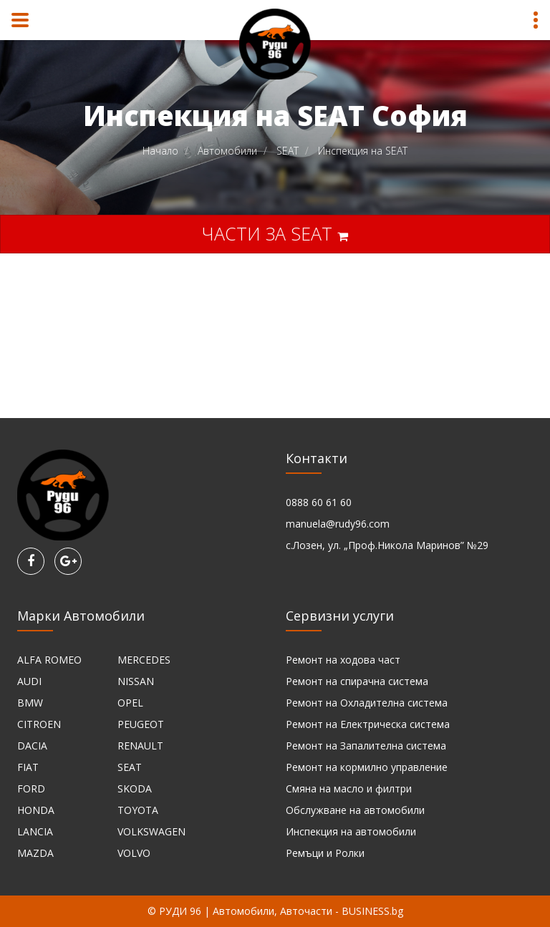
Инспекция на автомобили (351, 831)
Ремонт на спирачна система (357, 681)
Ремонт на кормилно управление (367, 767)
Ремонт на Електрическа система (368, 724)
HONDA (35, 810)
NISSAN (135, 681)
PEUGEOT (140, 724)
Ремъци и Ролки (325, 853)
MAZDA (35, 853)
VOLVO (133, 853)
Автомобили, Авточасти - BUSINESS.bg (308, 911)
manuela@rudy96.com (338, 523)
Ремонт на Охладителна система (367, 702)
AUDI (29, 681)
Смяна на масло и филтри (349, 788)
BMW (30, 702)
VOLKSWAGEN (151, 831)
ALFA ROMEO (49, 659)
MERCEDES (143, 659)
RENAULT (140, 745)
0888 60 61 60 (319, 502)
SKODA (134, 788)
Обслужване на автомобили (355, 810)
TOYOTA (137, 810)
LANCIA (35, 831)
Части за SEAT (275, 233)
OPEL (130, 702)
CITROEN (39, 724)
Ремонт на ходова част (343, 659)
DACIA (32, 745)
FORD (31, 788)
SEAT (129, 767)
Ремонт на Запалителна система (366, 745)
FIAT (28, 767)
